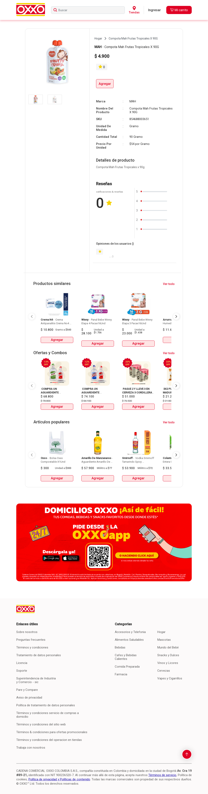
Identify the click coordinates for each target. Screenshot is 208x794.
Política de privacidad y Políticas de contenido (59, 779)
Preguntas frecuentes (30, 640)
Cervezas (163, 670)
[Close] (198, 9)
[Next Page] (176, 316)
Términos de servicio (162, 775)
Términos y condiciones (32, 647)
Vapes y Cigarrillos (169, 678)
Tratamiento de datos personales (38, 655)
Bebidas (120, 647)
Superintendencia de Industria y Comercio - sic (36, 680)
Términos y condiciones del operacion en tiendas (49, 740)
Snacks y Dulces (168, 655)
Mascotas (164, 640)
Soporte (21, 670)
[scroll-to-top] (187, 754)
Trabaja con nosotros (30, 747)
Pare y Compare (27, 690)
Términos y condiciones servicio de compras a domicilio (47, 714)
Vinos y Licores (167, 663)
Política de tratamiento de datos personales (45, 705)
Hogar (161, 632)
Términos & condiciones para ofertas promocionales (51, 732)
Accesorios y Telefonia (130, 632)
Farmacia (121, 674)
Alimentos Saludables (129, 640)
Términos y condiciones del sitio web (41, 724)
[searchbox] (88, 10)
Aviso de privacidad (29, 697)
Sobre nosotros (26, 632)
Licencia (21, 663)
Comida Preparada (127, 666)
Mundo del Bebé (168, 647)
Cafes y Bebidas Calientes (126, 657)
